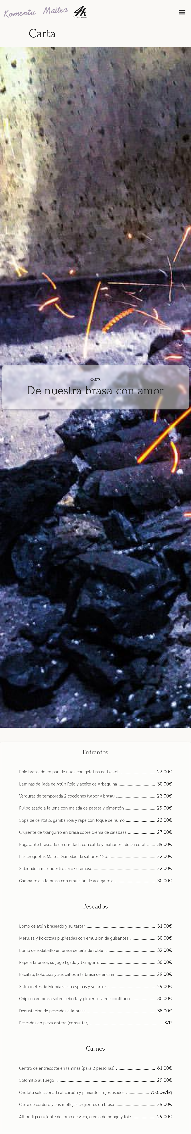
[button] (182, 12)
